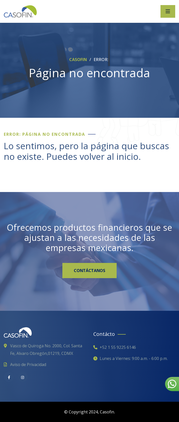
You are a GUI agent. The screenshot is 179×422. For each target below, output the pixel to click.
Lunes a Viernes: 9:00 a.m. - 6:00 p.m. (134, 358)
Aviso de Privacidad (28, 364)
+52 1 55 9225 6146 (118, 347)
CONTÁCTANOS (89, 270)
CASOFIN (78, 59)
